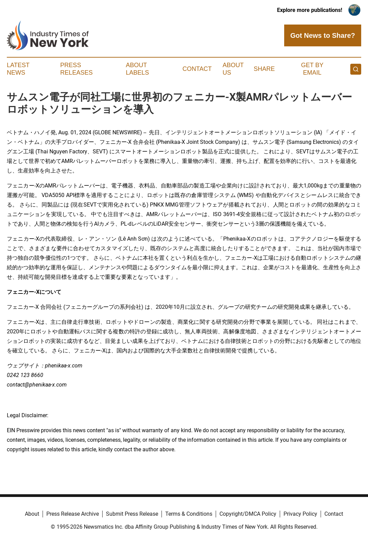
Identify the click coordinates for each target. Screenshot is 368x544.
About (32, 514)
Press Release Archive (72, 514)
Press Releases (76, 69)
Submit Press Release (132, 514)
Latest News (18, 69)
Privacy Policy (300, 514)
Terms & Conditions (188, 514)
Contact (197, 68)
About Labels (137, 69)
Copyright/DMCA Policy (247, 514)
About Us (233, 69)
